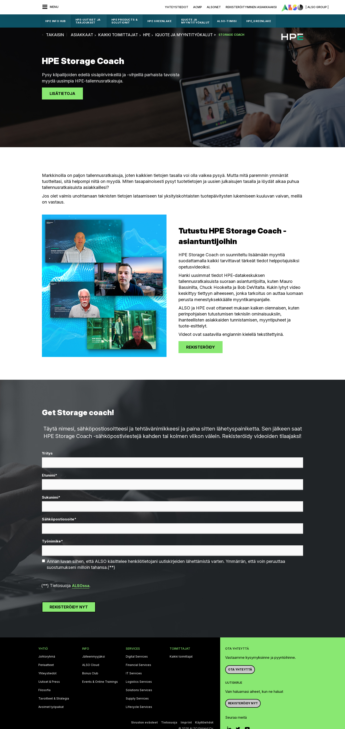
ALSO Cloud (90, 665)
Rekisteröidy (200, 347)
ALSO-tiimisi (227, 21)
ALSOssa (80, 585)
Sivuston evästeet (144, 722)
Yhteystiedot (176, 7)
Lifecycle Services (139, 707)
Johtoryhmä (46, 656)
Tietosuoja (169, 722)
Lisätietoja (62, 93)
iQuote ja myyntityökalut (195, 21)
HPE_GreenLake (258, 21)
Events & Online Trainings (100, 681)
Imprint (186, 722)
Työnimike (52, 541)
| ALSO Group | (317, 7)
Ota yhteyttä (240, 669)
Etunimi (49, 475)
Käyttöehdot (204, 722)
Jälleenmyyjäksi (93, 656)
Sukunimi (51, 497)
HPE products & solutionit (124, 21)
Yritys (47, 453)
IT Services (134, 673)
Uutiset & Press (49, 681)
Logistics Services (139, 681)
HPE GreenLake (159, 21)
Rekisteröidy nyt (243, 703)
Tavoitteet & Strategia (53, 698)
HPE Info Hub (55, 21)
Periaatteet (46, 665)
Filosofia (44, 690)
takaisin (55, 34)
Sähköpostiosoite (59, 519)
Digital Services (137, 656)
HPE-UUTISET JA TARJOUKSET (88, 21)
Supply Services (137, 698)
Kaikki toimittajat (181, 656)
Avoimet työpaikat (51, 707)
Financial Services (138, 665)
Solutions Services (139, 690)
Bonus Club (90, 673)
